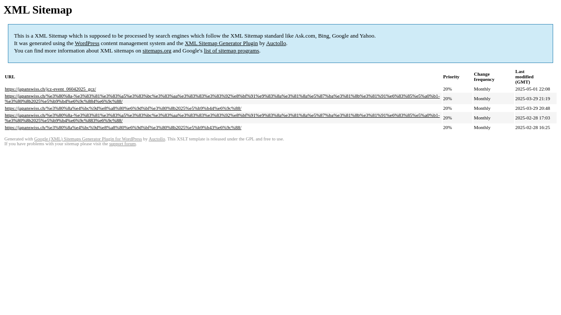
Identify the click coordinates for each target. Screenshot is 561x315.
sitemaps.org (156, 50)
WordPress (87, 43)
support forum (122, 143)
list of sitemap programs (231, 50)
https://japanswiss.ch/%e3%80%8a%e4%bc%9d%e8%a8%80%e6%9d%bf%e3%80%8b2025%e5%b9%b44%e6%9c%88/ (123, 108)
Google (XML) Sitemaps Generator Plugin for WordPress (88, 138)
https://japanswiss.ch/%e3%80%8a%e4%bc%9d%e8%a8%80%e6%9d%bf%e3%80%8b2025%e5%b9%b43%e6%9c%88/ (123, 127)
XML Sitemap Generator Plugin (221, 43)
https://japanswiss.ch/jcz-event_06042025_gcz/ (50, 88)
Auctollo (276, 43)
